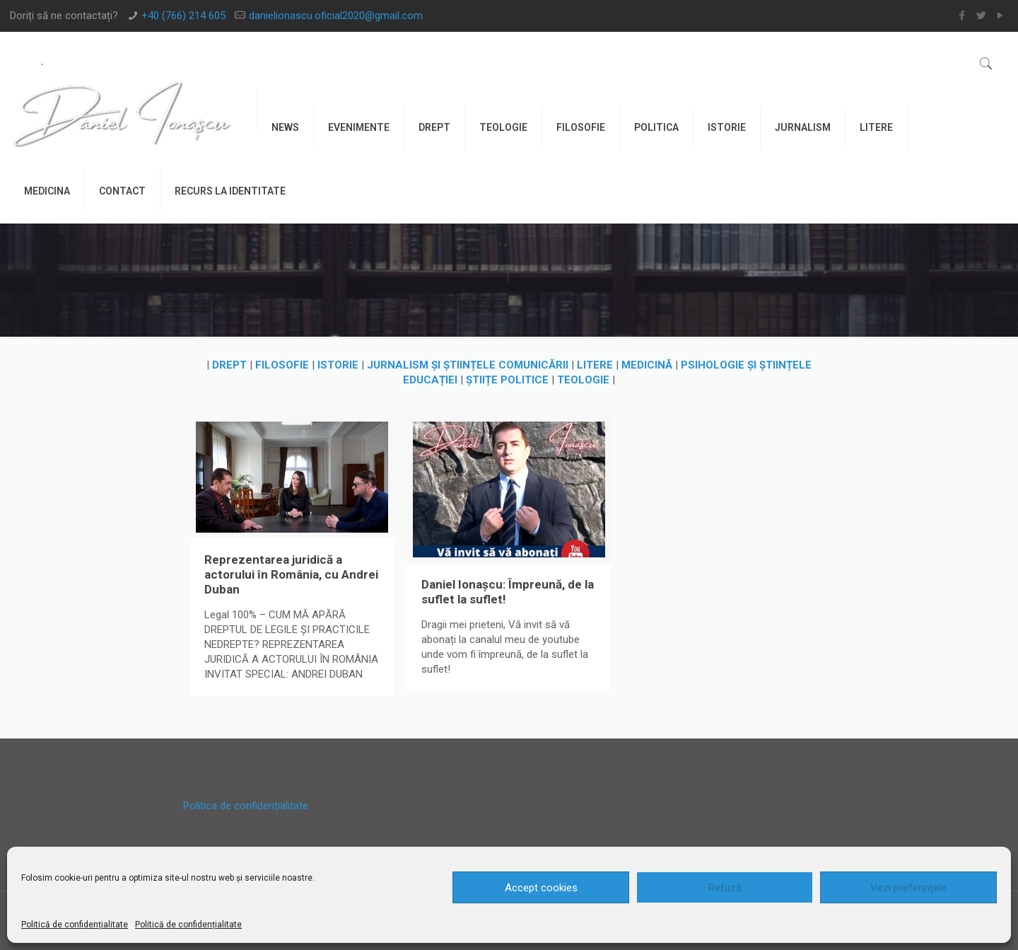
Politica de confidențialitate (245, 805)
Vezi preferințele (908, 887)
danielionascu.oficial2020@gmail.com (336, 15)
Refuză (725, 887)
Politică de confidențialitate (74, 924)
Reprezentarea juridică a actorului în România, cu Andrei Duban (291, 574)
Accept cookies (541, 887)
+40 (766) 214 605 (183, 15)
